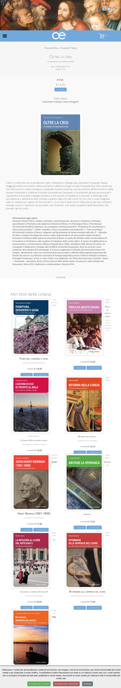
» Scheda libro (94, 362)
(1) (103, 35)
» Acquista (60, 89)
